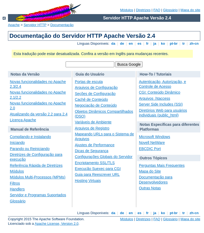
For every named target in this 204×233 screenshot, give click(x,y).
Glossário (170, 10)
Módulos (126, 10)
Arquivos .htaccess (154, 98)
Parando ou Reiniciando (29, 149)
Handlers (17, 189)
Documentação (61, 25)
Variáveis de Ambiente (93, 122)
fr (147, 43)
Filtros (15, 183)
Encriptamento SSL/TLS (95, 163)
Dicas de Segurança (91, 151)
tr (183, 43)
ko (163, 43)
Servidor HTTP (35, 25)
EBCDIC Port (150, 149)
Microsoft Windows (154, 137)
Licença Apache (23, 120)
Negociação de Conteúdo (96, 105)
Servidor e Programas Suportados (38, 195)
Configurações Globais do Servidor (104, 157)
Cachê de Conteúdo (91, 99)
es (139, 43)
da (113, 43)
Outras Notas (150, 188)
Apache (14, 25)
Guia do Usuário (89, 74)
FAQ (156, 10)
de (122, 43)
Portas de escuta (89, 82)
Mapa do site (190, 10)
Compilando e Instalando (30, 137)
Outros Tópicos (153, 158)
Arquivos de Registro (92, 128)
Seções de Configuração (95, 93)
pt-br (173, 43)
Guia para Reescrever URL (97, 174)
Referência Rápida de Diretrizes (36, 165)
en (131, 43)
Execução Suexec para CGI (98, 169)
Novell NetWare (152, 142)
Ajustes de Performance (94, 145)
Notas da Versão (25, 74)
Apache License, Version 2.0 (56, 224)
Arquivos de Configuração (96, 87)
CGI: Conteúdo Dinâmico (159, 92)
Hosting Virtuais (88, 180)
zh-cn (194, 43)
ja (154, 43)
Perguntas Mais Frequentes (162, 165)
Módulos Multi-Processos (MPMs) (37, 177)
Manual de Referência (30, 129)
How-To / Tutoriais (156, 74)
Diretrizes (143, 10)
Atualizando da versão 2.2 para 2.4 (38, 114)
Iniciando (17, 142)
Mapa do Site (150, 171)
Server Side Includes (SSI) (161, 104)
